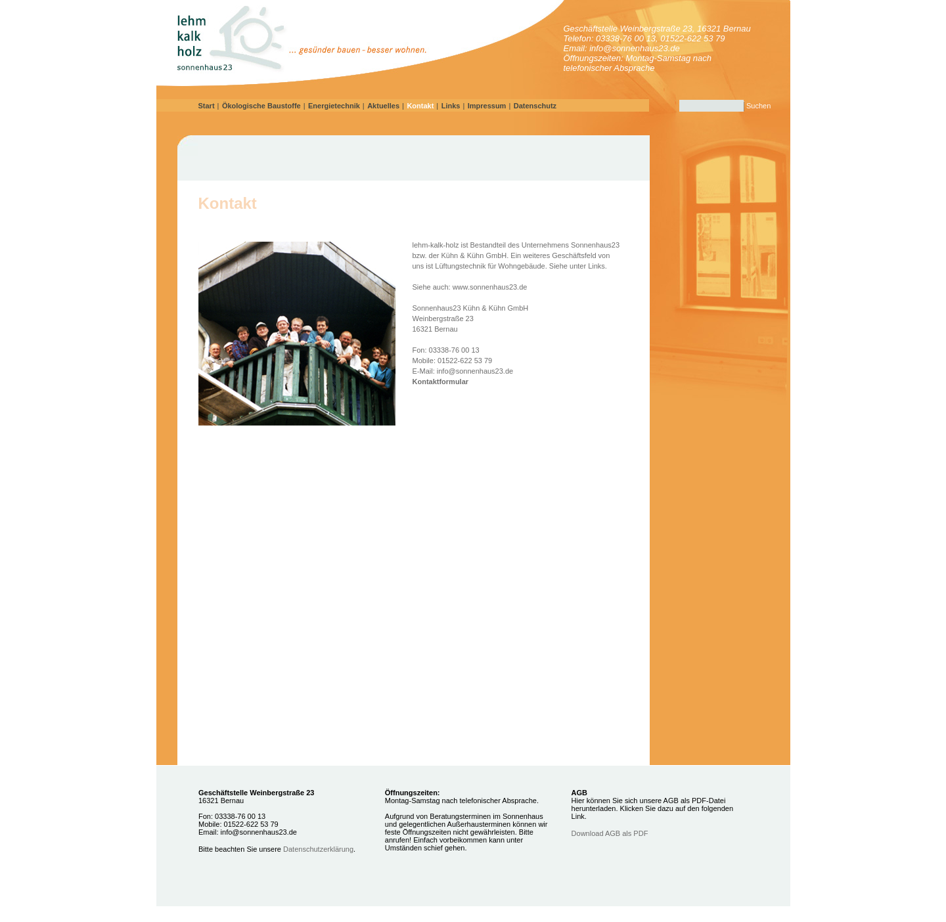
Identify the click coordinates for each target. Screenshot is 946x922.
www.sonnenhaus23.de (490, 287)
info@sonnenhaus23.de (475, 371)
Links (451, 106)
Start (206, 106)
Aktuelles (383, 106)
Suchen (758, 106)
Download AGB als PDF (610, 833)
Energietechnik (334, 106)
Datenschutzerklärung (318, 849)
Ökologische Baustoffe (261, 106)
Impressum (487, 106)
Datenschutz (535, 106)
